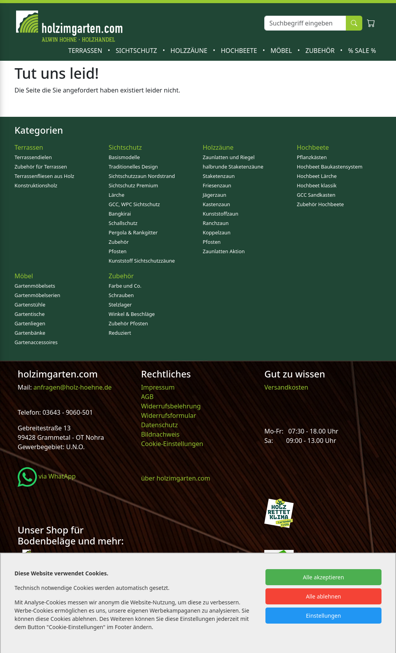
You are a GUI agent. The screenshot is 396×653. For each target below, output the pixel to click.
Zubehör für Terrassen (41, 166)
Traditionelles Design (133, 166)
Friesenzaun (217, 185)
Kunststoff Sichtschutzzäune (142, 260)
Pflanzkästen (312, 157)
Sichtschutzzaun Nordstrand (142, 176)
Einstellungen (323, 615)
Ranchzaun (216, 223)
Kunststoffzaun (220, 213)
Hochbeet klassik (316, 185)
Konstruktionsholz (36, 185)
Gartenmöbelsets (35, 285)
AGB (147, 396)
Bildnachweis (161, 434)
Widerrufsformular (168, 415)
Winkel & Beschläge (132, 313)
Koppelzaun (217, 232)
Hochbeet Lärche (317, 176)
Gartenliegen (30, 323)
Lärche (116, 194)
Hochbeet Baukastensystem (329, 166)
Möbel (282, 50)
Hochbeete (239, 50)
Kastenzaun (216, 204)
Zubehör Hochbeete (320, 204)
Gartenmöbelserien (37, 295)
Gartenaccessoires (36, 342)
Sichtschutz (137, 50)
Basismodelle (124, 157)
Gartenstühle (30, 304)
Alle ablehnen (323, 596)
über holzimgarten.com (176, 478)
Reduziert (120, 332)
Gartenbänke (30, 332)
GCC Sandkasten (316, 194)
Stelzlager (120, 304)
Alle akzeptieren (323, 577)
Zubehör (320, 50)
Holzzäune (190, 50)
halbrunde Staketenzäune (233, 166)
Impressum (158, 387)
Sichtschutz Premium (133, 185)
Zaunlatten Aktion (224, 251)
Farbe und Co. (125, 285)
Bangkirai (120, 213)
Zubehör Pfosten (128, 323)
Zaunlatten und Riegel (228, 157)
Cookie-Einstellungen (172, 443)
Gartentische (30, 313)
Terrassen (86, 50)
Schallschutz (123, 223)
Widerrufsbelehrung (171, 406)
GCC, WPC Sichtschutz (134, 204)
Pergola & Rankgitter (133, 232)
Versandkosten (286, 387)
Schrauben (121, 295)
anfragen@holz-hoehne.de (72, 387)
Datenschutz (159, 425)
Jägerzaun (214, 194)
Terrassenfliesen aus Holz (44, 176)
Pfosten (118, 251)
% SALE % (362, 50)
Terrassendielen (33, 157)
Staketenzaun (219, 176)
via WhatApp (47, 476)
